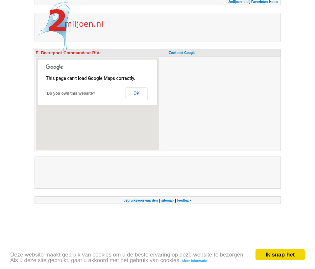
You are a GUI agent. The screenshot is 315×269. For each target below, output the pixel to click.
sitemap (167, 200)
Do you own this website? (71, 93)
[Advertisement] (224, 104)
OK (136, 93)
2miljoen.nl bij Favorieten (248, 2)
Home (273, 2)
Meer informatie (194, 261)
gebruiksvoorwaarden (141, 200)
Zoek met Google (182, 53)
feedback (184, 200)
